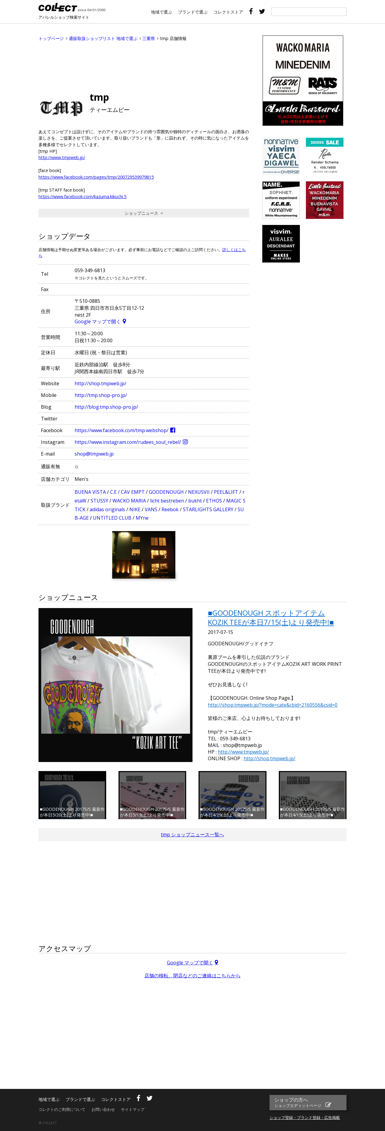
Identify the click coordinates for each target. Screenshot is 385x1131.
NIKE (134, 509)
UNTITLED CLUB (112, 518)
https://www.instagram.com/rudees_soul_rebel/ (128, 442)
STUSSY (99, 500)
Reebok (170, 509)
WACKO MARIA (129, 500)
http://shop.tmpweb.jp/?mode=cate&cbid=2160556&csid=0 (272, 705)
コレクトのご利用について (61, 1109)
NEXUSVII (199, 492)
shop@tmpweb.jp (94, 453)
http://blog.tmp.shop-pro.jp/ (106, 407)
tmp (99, 97)
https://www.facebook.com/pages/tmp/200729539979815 (96, 177)
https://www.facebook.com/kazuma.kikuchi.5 (82, 196)
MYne (142, 518)
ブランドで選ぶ (193, 12)
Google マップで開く (98, 321)
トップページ (51, 38)
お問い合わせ (103, 1109)
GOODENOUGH (166, 492)
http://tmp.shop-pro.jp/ (101, 395)
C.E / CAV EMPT (127, 492)
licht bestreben (167, 500)
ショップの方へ (298, 1102)
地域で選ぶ (161, 12)
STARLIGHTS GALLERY (208, 509)
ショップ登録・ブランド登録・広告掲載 (305, 1117)
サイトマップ (132, 1109)
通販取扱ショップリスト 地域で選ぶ (103, 38)
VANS (151, 509)
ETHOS (214, 500)
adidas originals (107, 509)
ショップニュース (141, 213)
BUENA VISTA (90, 492)
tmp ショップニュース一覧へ (192, 834)
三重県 (148, 38)
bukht (195, 500)
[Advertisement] (143, 65)
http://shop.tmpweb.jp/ (100, 383)
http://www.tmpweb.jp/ (61, 157)
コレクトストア (228, 12)
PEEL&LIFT (226, 492)
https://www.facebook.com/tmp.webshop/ (121, 430)
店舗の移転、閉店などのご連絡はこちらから (192, 975)
